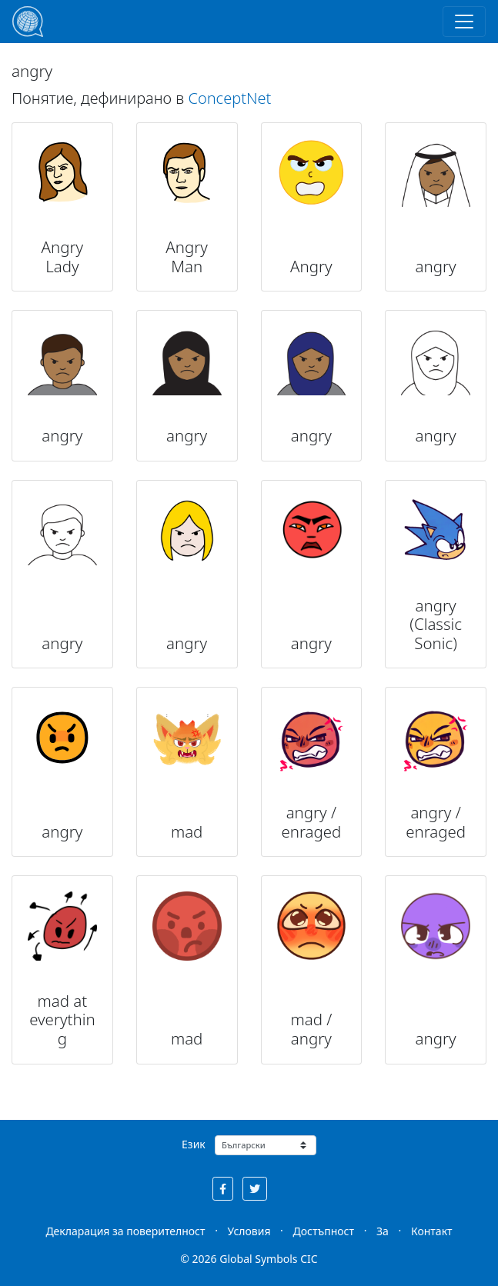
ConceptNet (229, 98)
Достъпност (323, 1231)
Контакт (432, 1231)
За (382, 1231)
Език (194, 1144)
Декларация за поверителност (125, 1231)
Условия (249, 1231)
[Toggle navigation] (464, 21)
